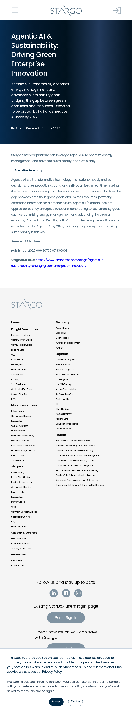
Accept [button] (56, 701)
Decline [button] (76, 702)
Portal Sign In (66, 617)
